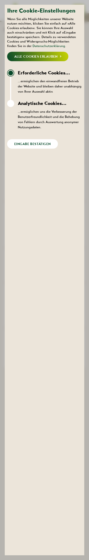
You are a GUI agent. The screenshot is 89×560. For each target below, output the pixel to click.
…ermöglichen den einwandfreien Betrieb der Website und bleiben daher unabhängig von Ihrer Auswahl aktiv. (50, 81)
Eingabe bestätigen (32, 144)
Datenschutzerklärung (49, 46)
